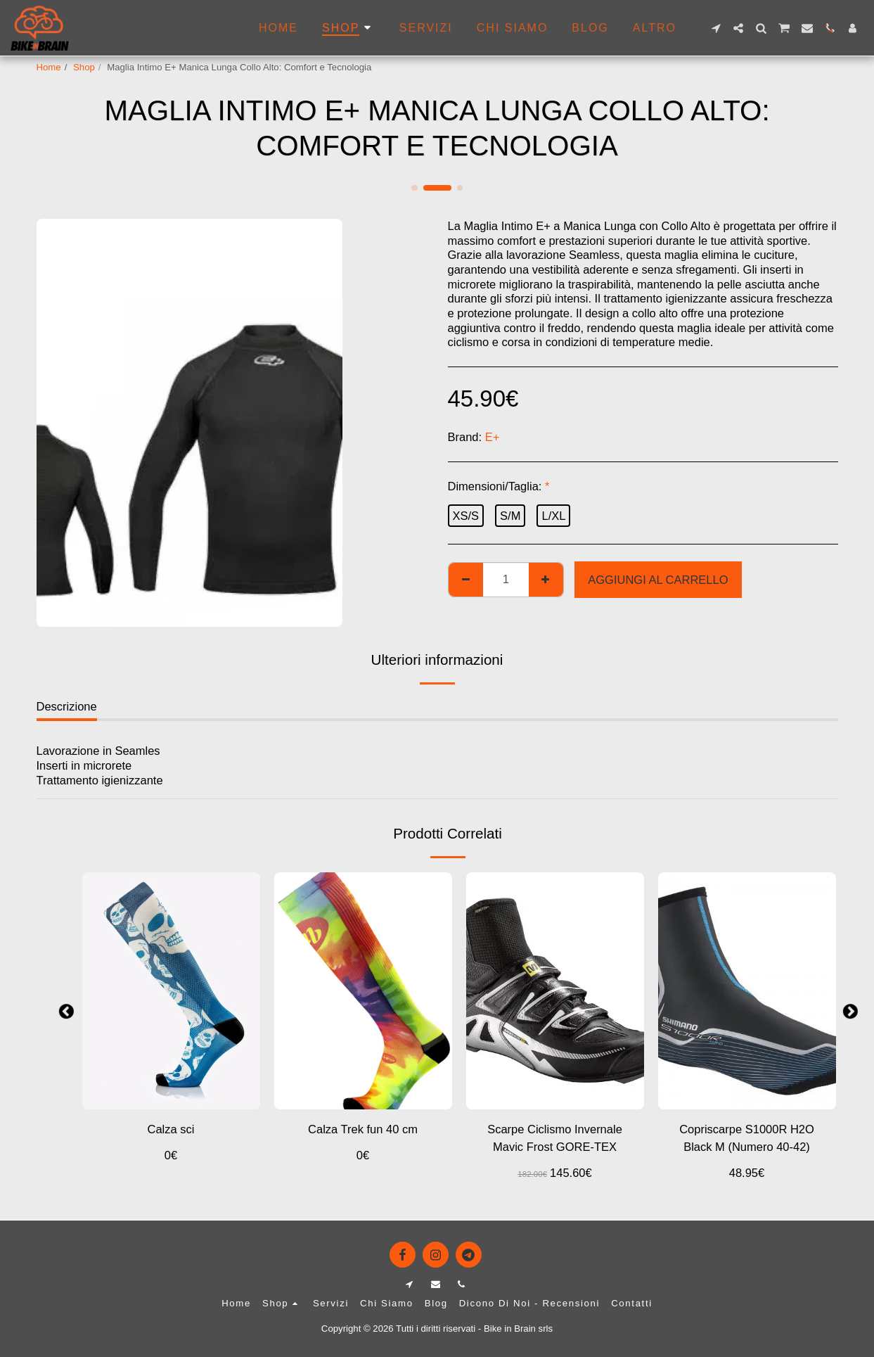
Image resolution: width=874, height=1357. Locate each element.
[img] (555, 990)
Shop (84, 67)
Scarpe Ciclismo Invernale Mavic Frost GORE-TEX (554, 1138)
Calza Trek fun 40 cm (363, 1129)
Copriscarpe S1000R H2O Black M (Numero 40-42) (746, 1138)
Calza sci (171, 1129)
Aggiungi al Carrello (658, 579)
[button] (715, 28)
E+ (492, 437)
